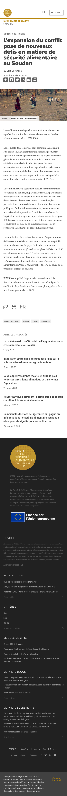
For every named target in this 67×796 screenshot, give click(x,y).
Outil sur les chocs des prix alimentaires (20, 582)
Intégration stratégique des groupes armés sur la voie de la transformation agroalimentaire (31, 360)
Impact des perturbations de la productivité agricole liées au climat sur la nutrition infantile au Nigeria (33, 679)
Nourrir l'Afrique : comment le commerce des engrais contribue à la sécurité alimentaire (33, 398)
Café (5, 613)
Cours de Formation (50, 749)
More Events (8, 737)
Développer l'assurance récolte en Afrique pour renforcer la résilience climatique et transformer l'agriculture (30, 379)
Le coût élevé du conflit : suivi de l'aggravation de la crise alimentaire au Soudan (33, 343)
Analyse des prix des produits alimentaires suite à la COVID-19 (29, 586)
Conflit (35, 321)
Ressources (35, 749)
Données (24, 749)
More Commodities (11, 628)
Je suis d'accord (56, 779)
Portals (13, 749)
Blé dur (6, 623)
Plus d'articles (9, 698)
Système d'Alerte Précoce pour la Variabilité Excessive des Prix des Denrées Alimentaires (31, 660)
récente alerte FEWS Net (25, 138)
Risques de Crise (15, 637)
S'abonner (33, 755)
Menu (56, 12)
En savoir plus (33, 791)
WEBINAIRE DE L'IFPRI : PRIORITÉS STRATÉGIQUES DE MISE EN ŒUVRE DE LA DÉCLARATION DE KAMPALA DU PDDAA (30, 725)
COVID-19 (9, 538)
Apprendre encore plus (13, 564)
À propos (14, 755)
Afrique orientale (11, 321)
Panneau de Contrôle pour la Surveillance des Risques (26, 649)
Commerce (45, 321)
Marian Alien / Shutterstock (24, 118)
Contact (23, 755)
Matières (9, 606)
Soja (5, 618)
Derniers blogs (14, 671)
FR (23, 307)
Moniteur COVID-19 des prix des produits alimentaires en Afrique (30, 591)
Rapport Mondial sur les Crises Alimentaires (21, 654)
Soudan (25, 321)
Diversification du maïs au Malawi (17, 692)
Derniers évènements (19, 707)
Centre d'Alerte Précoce (13, 644)
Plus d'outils (13, 575)
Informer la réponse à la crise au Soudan (20, 731)
